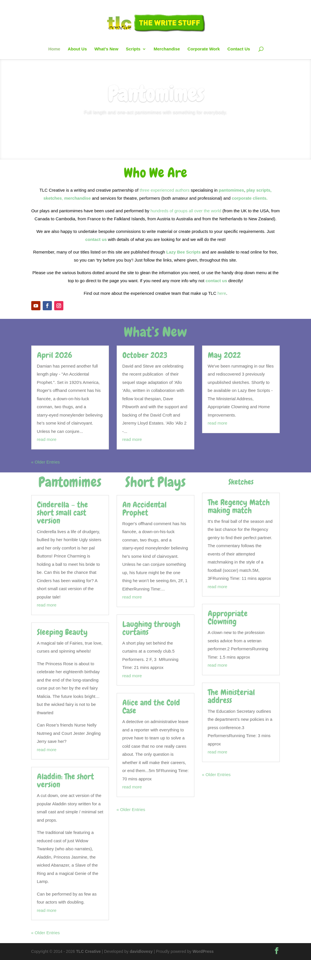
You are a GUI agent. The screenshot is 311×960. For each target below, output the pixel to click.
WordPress (203, 951)
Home (54, 49)
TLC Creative (88, 951)
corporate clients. (249, 198)
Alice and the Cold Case (151, 707)
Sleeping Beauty (62, 632)
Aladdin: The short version (65, 780)
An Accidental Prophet (144, 509)
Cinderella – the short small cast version (62, 513)
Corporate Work (203, 49)
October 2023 (144, 355)
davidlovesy (141, 951)
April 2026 (54, 355)
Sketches (240, 482)
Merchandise (167, 49)
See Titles (155, 132)
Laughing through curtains (151, 628)
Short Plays (155, 482)
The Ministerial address (231, 696)
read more (46, 439)
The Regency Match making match (239, 506)
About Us (77, 49)
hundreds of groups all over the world (185, 210)
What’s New (106, 49)
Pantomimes (156, 97)
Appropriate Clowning (228, 617)
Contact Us (238, 49)
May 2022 (224, 355)
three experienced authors (164, 190)
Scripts (133, 49)
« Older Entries (45, 462)
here (222, 293)
